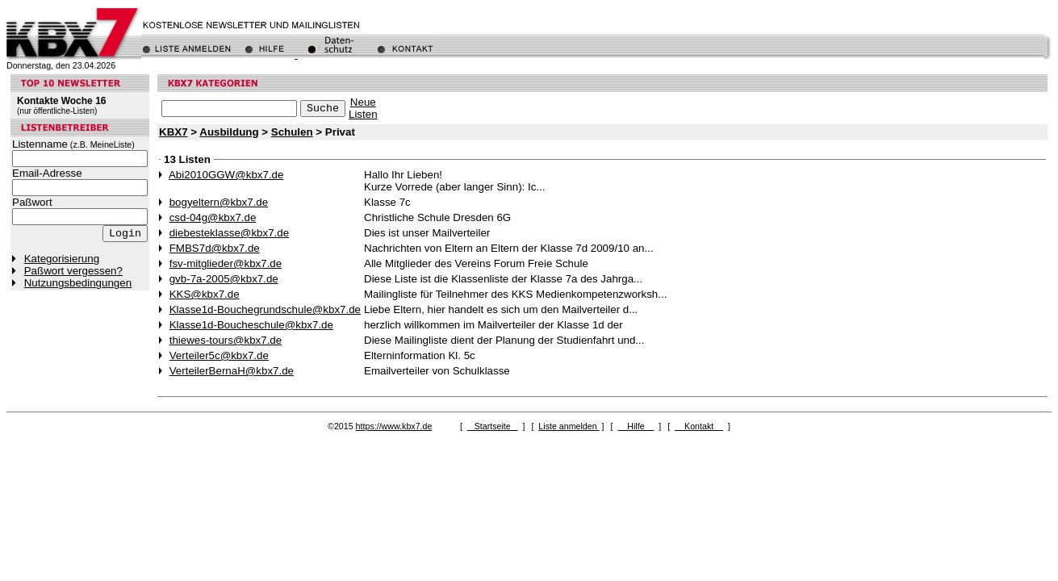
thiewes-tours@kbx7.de (225, 340)
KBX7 (173, 132)
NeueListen (363, 108)
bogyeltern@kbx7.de (218, 202)
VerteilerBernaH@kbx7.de (231, 371)
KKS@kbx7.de (204, 294)
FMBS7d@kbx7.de (214, 248)
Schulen (292, 132)
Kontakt (699, 426)
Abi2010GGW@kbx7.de (226, 175)
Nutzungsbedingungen (78, 283)
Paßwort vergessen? (73, 271)
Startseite (492, 426)
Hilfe (635, 426)
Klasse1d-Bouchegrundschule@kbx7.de (265, 309)
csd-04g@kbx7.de (213, 217)
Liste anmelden (568, 426)
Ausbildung (228, 132)
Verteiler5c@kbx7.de (219, 355)
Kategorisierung (61, 259)
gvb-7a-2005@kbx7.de (223, 279)
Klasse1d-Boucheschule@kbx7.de (251, 325)
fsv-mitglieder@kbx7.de (225, 263)
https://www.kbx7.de (394, 426)
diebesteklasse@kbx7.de (229, 233)
